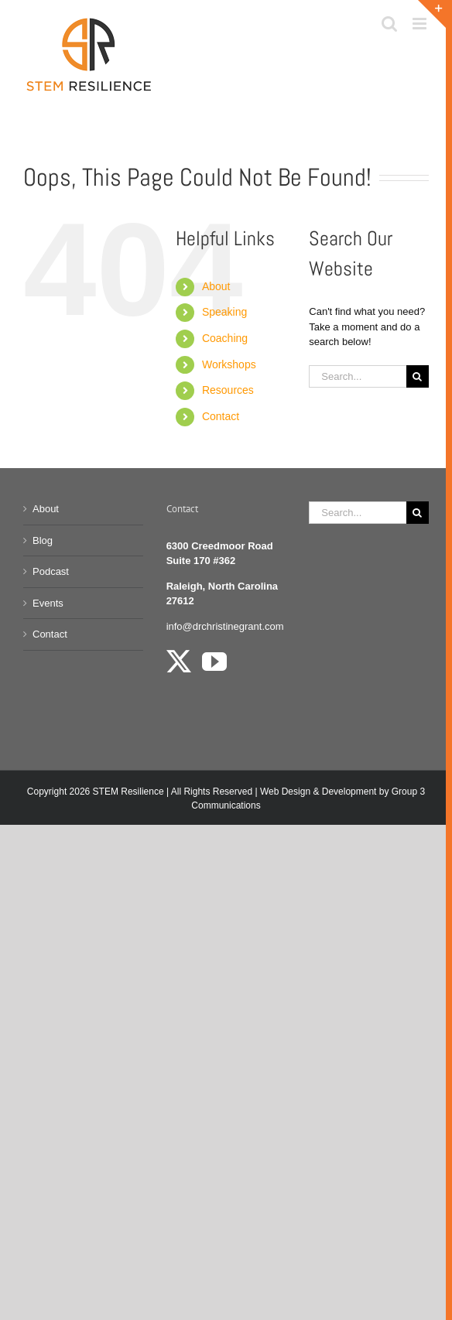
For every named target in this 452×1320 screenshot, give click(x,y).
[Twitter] (178, 661)
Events (48, 603)
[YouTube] (214, 661)
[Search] (417, 376)
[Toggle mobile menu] (421, 23)
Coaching (225, 338)
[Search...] (357, 376)
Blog (43, 540)
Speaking (224, 312)
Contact (220, 416)
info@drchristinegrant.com (225, 626)
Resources (228, 390)
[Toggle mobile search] (389, 23)
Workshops (229, 364)
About (216, 286)
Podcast (51, 571)
